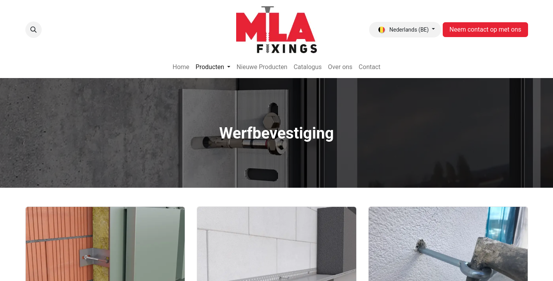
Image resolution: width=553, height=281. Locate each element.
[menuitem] (181, 67)
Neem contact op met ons (485, 29)
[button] (33, 29)
